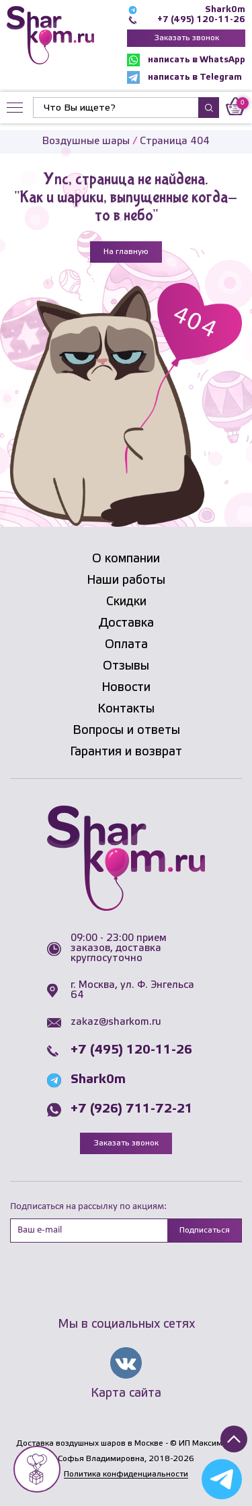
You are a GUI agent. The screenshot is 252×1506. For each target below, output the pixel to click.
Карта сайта (126, 1393)
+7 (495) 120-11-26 (201, 19)
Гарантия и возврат (126, 752)
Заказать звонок (186, 38)
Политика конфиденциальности (126, 1474)
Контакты (126, 709)
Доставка (126, 623)
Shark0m (225, 9)
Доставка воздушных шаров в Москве (89, 1443)
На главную (126, 251)
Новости (126, 687)
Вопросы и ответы (126, 730)
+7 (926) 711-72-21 (132, 1109)
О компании (126, 559)
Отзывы (126, 666)
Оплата (126, 644)
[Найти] (115, 107)
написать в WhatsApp (186, 60)
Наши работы (126, 580)
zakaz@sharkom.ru (116, 1022)
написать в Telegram (184, 77)
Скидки (126, 602)
